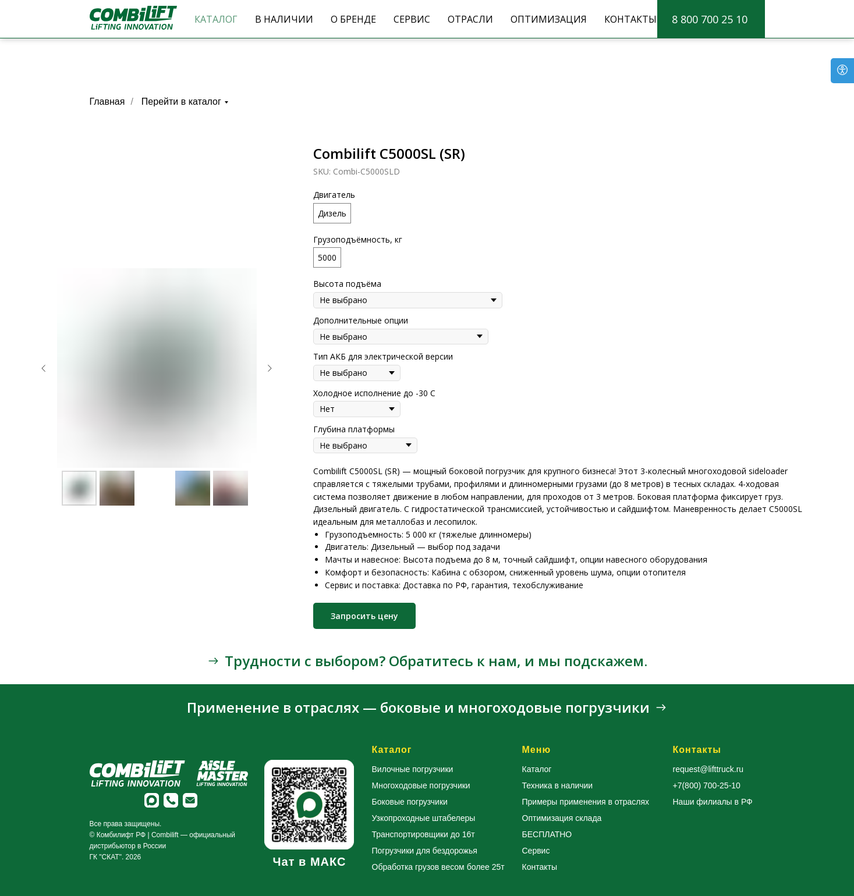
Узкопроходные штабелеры (424, 818)
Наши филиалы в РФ (713, 801)
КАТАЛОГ (216, 19)
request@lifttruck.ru (708, 769)
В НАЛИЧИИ (284, 19)
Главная (107, 101)
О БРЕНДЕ (353, 19)
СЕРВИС (412, 19)
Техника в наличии (557, 785)
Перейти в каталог (181, 101)
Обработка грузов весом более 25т (438, 867)
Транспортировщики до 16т (423, 834)
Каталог (537, 769)
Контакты (539, 867)
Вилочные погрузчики (412, 769)
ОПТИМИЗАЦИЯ (549, 19)
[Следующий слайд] (269, 368)
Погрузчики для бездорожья (424, 850)
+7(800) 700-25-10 (706, 785)
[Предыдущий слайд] (43, 368)
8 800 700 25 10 (709, 19)
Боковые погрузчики (410, 801)
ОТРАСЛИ (470, 19)
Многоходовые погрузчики (421, 785)
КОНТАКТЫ (630, 19)
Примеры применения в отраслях (586, 801)
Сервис (536, 850)
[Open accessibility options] (842, 70)
